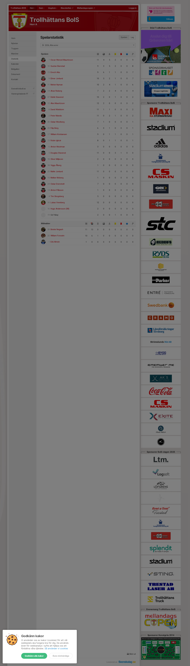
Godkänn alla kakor (34, 656)
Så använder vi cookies (56, 648)
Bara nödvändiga (61, 656)
